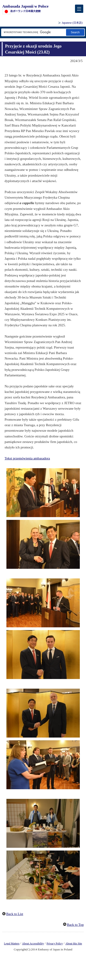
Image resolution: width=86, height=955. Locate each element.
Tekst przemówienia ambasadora (27, 458)
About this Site (73, 943)
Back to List (14, 914)
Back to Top (75, 925)
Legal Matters (11, 943)
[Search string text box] (33, 32)
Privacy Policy (55, 943)
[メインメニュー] (79, 9)
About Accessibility (33, 943)
